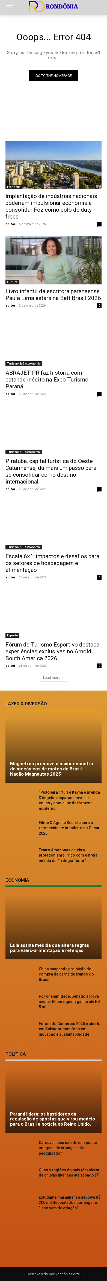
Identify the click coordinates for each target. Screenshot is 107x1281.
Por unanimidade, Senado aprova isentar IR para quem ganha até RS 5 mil (69, 1001)
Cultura (12, 282)
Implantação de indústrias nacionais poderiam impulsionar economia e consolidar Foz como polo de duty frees (51, 206)
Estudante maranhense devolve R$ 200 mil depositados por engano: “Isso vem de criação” (69, 1202)
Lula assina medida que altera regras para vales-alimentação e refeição (49, 947)
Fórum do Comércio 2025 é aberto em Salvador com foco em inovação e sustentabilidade (69, 1029)
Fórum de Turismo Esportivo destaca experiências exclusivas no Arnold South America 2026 (52, 651)
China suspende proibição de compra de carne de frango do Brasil (66, 974)
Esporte (12, 635)
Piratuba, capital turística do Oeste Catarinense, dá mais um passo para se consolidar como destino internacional (50, 471)
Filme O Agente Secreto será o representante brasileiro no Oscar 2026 (69, 827)
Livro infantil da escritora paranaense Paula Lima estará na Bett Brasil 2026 (53, 294)
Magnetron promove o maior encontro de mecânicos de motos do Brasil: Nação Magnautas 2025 (51, 768)
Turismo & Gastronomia (24, 363)
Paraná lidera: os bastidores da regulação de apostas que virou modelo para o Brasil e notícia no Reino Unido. (52, 1119)
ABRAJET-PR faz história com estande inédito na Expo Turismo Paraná (46, 379)
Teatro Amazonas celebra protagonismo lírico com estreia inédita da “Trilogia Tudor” (68, 855)
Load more (53, 677)
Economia (13, 187)
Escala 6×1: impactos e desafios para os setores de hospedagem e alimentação (52, 563)
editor (10, 224)
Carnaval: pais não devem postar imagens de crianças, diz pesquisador (68, 1147)
